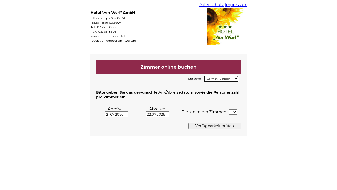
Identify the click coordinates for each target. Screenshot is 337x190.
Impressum (236, 4)
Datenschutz (211, 4)
